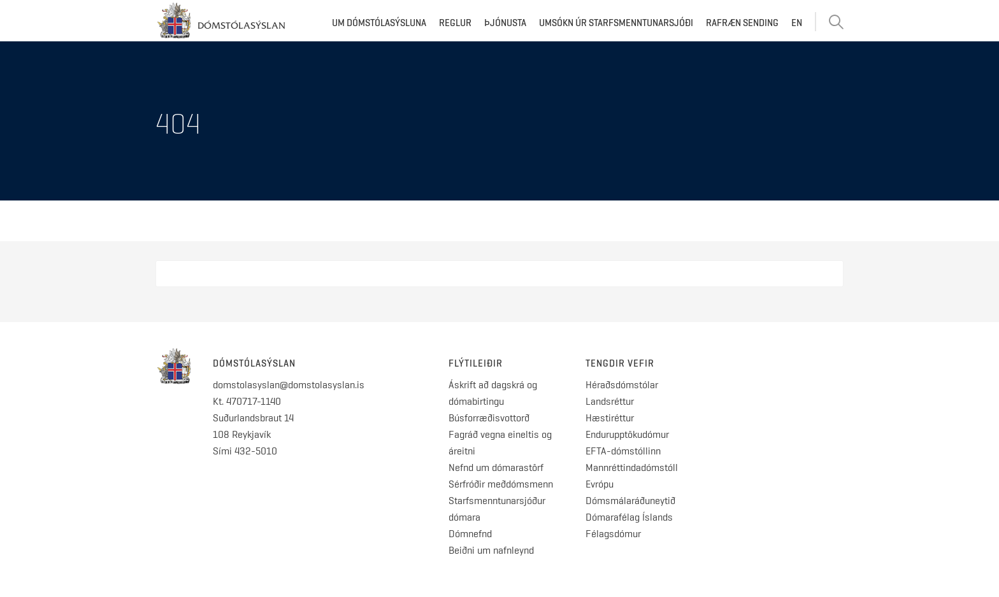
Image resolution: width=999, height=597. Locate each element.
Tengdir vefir (620, 363)
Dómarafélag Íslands (629, 517)
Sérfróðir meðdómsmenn (501, 484)
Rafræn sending (742, 23)
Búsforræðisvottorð (489, 418)
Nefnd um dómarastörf (496, 467)
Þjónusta (505, 23)
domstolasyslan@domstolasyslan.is (288, 384)
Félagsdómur (613, 533)
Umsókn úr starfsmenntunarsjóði (616, 23)
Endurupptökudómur (627, 434)
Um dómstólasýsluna (379, 23)
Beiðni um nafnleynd (491, 550)
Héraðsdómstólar (622, 384)
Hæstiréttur (610, 418)
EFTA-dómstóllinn (623, 451)
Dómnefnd (470, 533)
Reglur (455, 23)
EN (796, 23)
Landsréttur (610, 401)
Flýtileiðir (476, 363)
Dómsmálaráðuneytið (630, 500)
